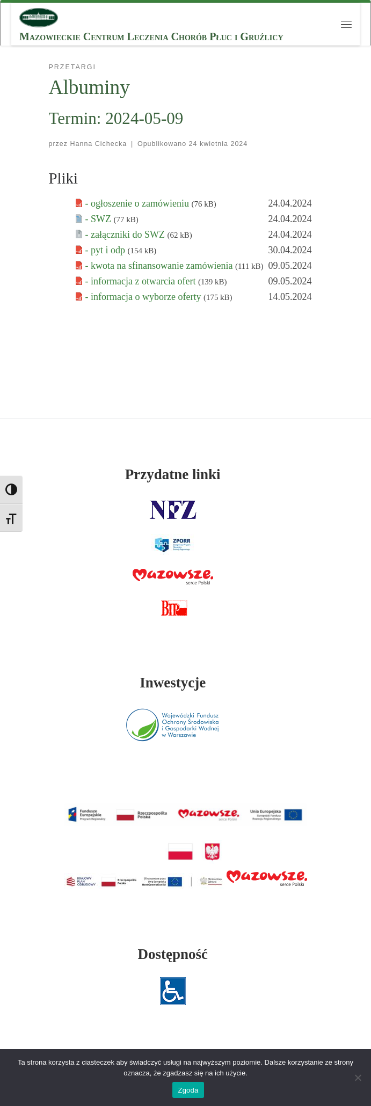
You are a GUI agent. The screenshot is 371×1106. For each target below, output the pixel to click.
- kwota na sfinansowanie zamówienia (160, 265)
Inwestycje (173, 683)
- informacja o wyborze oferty (144, 296)
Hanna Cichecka (98, 144)
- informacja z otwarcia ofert (141, 281)
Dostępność (172, 954)
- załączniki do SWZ (126, 234)
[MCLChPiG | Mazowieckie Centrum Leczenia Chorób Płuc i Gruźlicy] (38, 16)
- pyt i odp (106, 250)
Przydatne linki (173, 474)
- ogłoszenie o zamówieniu (138, 203)
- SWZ (99, 219)
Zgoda (188, 1090)
